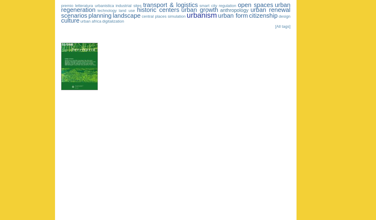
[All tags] (282, 26)
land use (127, 10)
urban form (233, 15)
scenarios (74, 15)
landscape (127, 15)
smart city (208, 5)
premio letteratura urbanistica (87, 5)
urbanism (202, 15)
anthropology (234, 10)
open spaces (255, 5)
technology (107, 10)
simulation (177, 16)
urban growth (199, 9)
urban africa (90, 21)
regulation (227, 5)
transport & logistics (170, 5)
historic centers (158, 9)
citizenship (263, 15)
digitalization (113, 21)
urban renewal (270, 9)
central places (154, 16)
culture (70, 20)
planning (100, 15)
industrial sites (129, 5)
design (284, 16)
